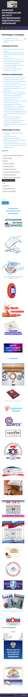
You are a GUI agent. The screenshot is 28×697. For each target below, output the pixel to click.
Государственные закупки (9, 188)
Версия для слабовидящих (7, 695)
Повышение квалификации (9, 174)
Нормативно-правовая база (9, 169)
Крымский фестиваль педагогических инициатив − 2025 (13, 277)
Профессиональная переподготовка (11, 177)
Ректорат (5, 161)
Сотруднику (13, 358)
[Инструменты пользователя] (25, 39)
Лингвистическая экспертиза (13, 495)
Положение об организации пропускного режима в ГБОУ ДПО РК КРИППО (13, 40)
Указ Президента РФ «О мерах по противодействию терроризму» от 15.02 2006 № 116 (14, 88)
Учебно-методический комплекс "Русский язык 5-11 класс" (13, 611)
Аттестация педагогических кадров (11, 172)
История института (7, 158)
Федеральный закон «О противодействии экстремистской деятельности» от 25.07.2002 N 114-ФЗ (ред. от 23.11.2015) (14, 82)
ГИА (4, 183)
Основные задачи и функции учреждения (13, 155)
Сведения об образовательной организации (13, 211)
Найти (5, 203)
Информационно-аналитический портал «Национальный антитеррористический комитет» (14, 54)
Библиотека (6, 186)
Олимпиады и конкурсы (8, 180)
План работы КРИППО (8, 166)
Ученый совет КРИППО (8, 163)
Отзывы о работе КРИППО (9, 191)
